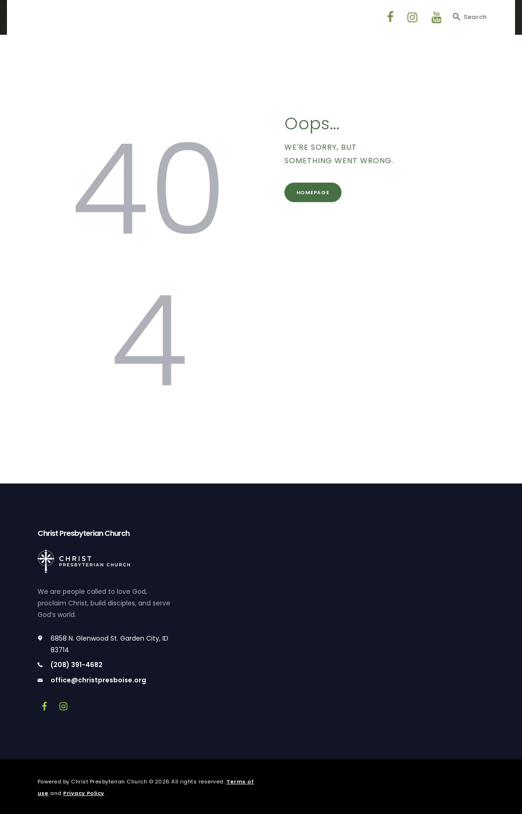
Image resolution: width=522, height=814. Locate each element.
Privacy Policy (84, 793)
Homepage (314, 193)
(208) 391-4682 (77, 664)
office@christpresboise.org (98, 680)
